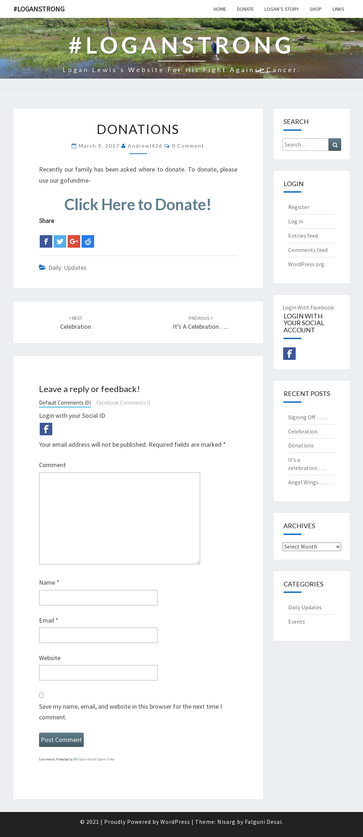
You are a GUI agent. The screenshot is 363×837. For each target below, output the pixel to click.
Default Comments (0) (65, 402)
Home (220, 9)
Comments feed (308, 249)
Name (49, 582)
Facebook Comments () (123, 402)
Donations (301, 445)
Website (49, 658)
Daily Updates (67, 267)
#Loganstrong (38, 8)
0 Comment (188, 146)
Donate (245, 9)
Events (296, 621)
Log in (295, 221)
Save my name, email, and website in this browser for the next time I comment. (130, 712)
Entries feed (303, 235)
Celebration (303, 431)
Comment (52, 465)
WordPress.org (306, 264)
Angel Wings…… (309, 482)
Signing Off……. (307, 417)
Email (48, 620)
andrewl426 (145, 146)
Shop (316, 9)
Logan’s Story (282, 9)
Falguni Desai (263, 821)
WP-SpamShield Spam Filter (94, 759)
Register (298, 207)
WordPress (175, 821)
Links (338, 9)
